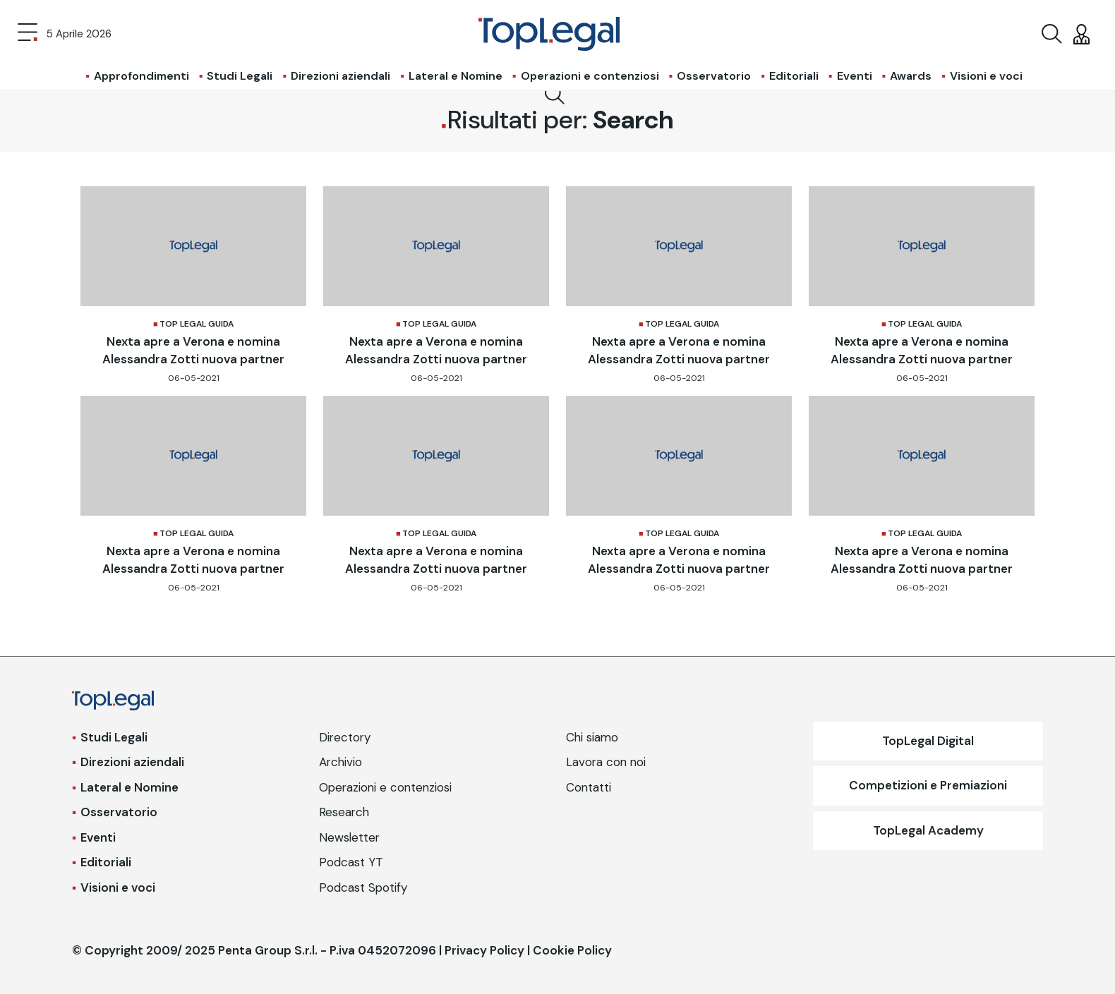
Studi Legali (239, 75)
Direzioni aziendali (340, 75)
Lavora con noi (606, 762)
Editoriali (794, 75)
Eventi (854, 75)
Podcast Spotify (363, 887)
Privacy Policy (484, 950)
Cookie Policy (572, 950)
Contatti (588, 787)
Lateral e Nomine (455, 75)
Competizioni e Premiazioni (928, 785)
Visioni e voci (986, 75)
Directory (344, 737)
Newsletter (349, 837)
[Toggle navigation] (27, 33)
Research (344, 812)
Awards (911, 75)
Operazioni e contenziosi (590, 75)
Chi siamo (592, 737)
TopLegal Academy (928, 830)
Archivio (340, 762)
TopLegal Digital (928, 740)
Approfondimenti (141, 75)
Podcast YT (351, 862)
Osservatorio (714, 75)
